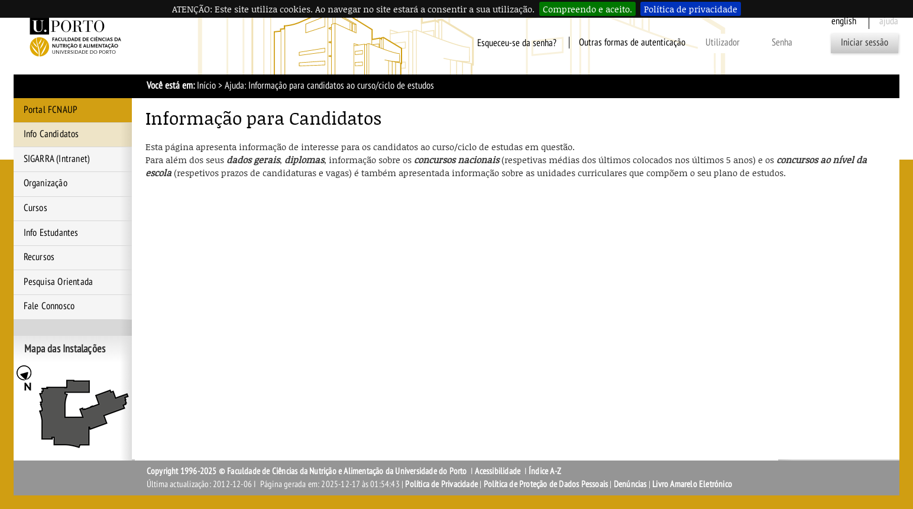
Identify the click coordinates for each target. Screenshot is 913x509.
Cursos (35, 208)
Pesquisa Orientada (58, 282)
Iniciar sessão (864, 42)
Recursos (39, 257)
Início (206, 86)
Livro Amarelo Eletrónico (692, 484)
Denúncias (630, 484)
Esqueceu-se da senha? (516, 42)
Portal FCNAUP (51, 110)
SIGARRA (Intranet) (57, 159)
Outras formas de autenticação (632, 42)
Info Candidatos (51, 134)
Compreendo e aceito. (587, 9)
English (843, 21)
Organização (45, 183)
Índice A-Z (545, 471)
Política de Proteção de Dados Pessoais (546, 484)
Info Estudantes (51, 233)
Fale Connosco (49, 306)
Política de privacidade (690, 9)
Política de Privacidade (441, 484)
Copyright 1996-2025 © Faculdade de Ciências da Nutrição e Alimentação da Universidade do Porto (308, 471)
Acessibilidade (497, 471)
